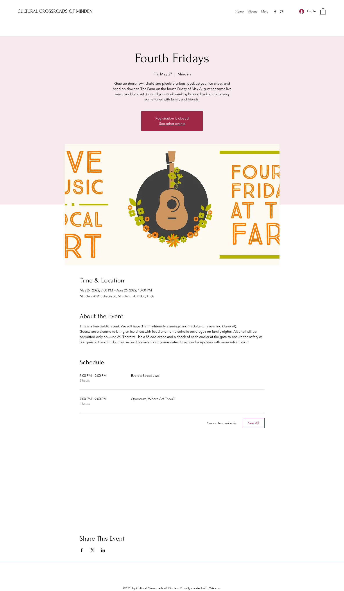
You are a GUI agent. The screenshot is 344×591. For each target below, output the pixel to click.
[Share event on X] (92, 550)
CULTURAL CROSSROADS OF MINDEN (55, 11)
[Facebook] (275, 11)
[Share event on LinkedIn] (103, 550)
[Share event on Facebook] (82, 550)
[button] (323, 11)
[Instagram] (282, 11)
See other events (172, 123)
